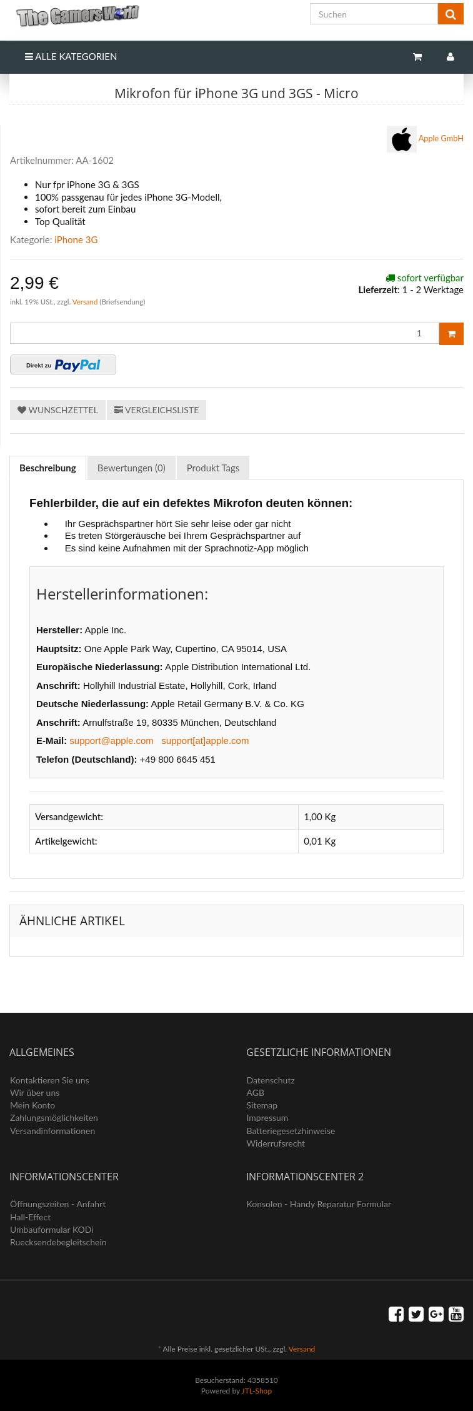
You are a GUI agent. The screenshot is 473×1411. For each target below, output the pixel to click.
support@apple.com (111, 740)
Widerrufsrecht (276, 1143)
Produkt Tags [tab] (213, 467)
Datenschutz (271, 1080)
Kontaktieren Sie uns (49, 1080)
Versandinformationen (52, 1130)
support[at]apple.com (205, 740)
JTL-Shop (257, 1390)
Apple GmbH (425, 139)
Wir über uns (34, 1092)
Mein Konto (32, 1105)
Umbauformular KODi (52, 1229)
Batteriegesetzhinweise (291, 1130)
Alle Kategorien (71, 56)
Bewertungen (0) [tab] (131, 467)
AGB (256, 1092)
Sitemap (262, 1105)
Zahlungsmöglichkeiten (54, 1117)
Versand (86, 302)
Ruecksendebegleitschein (58, 1242)
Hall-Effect (30, 1217)
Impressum (268, 1117)
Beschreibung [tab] (47, 467)
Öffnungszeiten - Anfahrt (58, 1203)
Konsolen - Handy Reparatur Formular (319, 1203)
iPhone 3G (75, 239)
